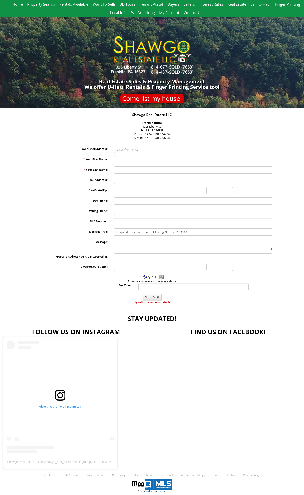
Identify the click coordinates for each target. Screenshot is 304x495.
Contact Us (193, 12)
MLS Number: (99, 221)
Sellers (189, 4)
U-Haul (264, 4)
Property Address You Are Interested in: (82, 256)
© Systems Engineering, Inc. (152, 491)
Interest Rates (211, 4)
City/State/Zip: (98, 190)
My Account (169, 12)
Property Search (41, 4)
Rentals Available (73, 4)
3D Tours (128, 4)
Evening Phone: (98, 211)
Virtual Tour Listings (192, 475)
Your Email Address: (93, 149)
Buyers (173, 4)
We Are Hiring (143, 12)
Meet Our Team (143, 475)
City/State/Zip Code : (94, 267)
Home (17, 4)
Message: (102, 242)
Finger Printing (287, 4)
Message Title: (98, 231)
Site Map (231, 475)
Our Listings (119, 475)
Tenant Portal (151, 4)
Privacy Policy (251, 475)
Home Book (166, 475)
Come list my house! (152, 98)
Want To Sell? (104, 4)
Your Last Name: (96, 169)
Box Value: (125, 285)
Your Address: (99, 180)
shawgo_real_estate (58, 462)
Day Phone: (100, 200)
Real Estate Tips (241, 4)
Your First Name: (95, 159)
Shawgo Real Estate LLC (23, 462)
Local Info (118, 12)
